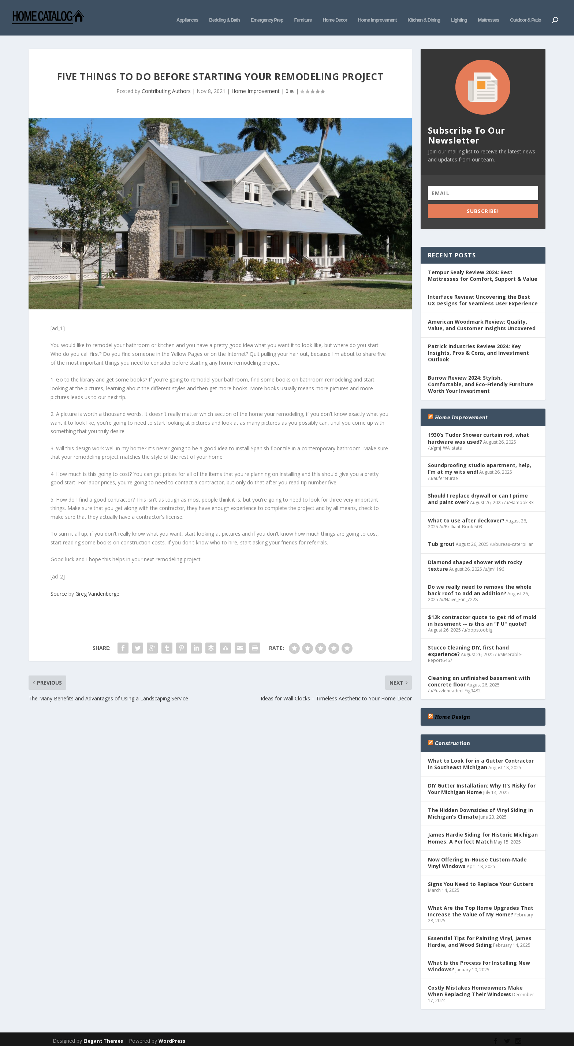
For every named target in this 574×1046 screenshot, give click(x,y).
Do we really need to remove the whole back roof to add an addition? (480, 585)
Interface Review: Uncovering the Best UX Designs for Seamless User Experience (483, 295)
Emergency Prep (267, 13)
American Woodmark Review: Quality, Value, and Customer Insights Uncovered (482, 320)
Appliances (187, 13)
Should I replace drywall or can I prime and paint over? (478, 494)
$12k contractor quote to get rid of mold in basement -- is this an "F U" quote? (482, 615)
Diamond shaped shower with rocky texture (475, 560)
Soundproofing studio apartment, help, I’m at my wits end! (479, 463)
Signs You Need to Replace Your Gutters (480, 879)
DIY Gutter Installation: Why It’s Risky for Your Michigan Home (482, 783)
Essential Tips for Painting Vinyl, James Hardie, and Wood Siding (480, 936)
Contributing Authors (166, 86)
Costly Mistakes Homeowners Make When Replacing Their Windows (475, 986)
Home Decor (335, 13)
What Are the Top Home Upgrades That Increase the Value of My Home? (480, 906)
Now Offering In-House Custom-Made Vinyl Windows (477, 857)
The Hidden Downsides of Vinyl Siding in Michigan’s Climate (480, 808)
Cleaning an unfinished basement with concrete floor (479, 676)
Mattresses (488, 13)
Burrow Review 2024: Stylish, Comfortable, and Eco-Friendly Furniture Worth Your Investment (480, 379)
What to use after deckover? (466, 515)
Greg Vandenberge (97, 588)
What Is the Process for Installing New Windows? (479, 961)
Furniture (303, 13)
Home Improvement (377, 13)
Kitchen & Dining (423, 13)
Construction (452, 738)
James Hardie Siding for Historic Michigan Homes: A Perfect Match (483, 833)
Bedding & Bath (224, 13)
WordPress (172, 1035)
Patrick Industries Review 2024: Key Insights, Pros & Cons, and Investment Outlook (478, 348)
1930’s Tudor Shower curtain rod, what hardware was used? (478, 433)
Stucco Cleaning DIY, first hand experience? (468, 646)
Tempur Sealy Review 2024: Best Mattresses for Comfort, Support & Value (482, 271)
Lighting (459, 13)
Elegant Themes (103, 1035)
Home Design (452, 712)
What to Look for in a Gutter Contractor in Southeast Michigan (481, 759)
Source (59, 588)
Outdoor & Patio (525, 13)
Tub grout (441, 539)
